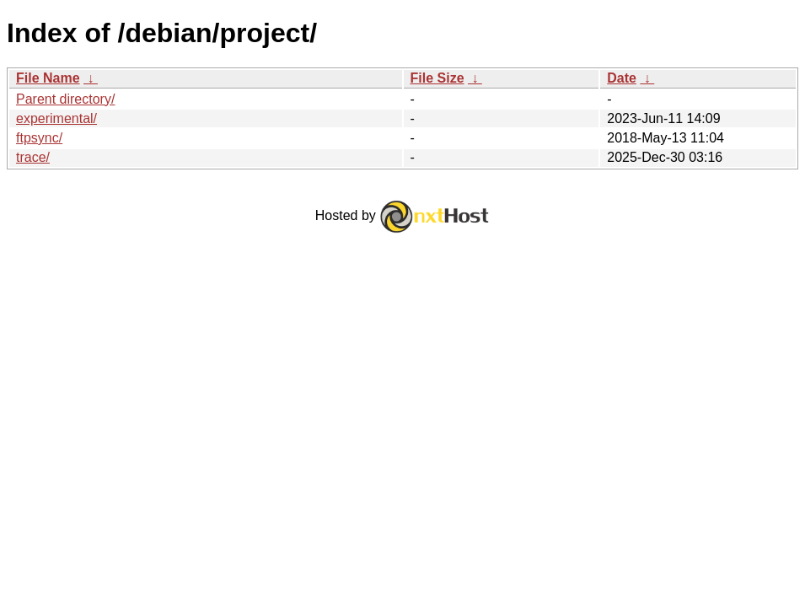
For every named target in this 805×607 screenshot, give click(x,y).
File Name (48, 78)
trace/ (33, 157)
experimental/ (56, 118)
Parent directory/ (65, 99)
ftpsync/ (39, 138)
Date (621, 78)
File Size (437, 78)
